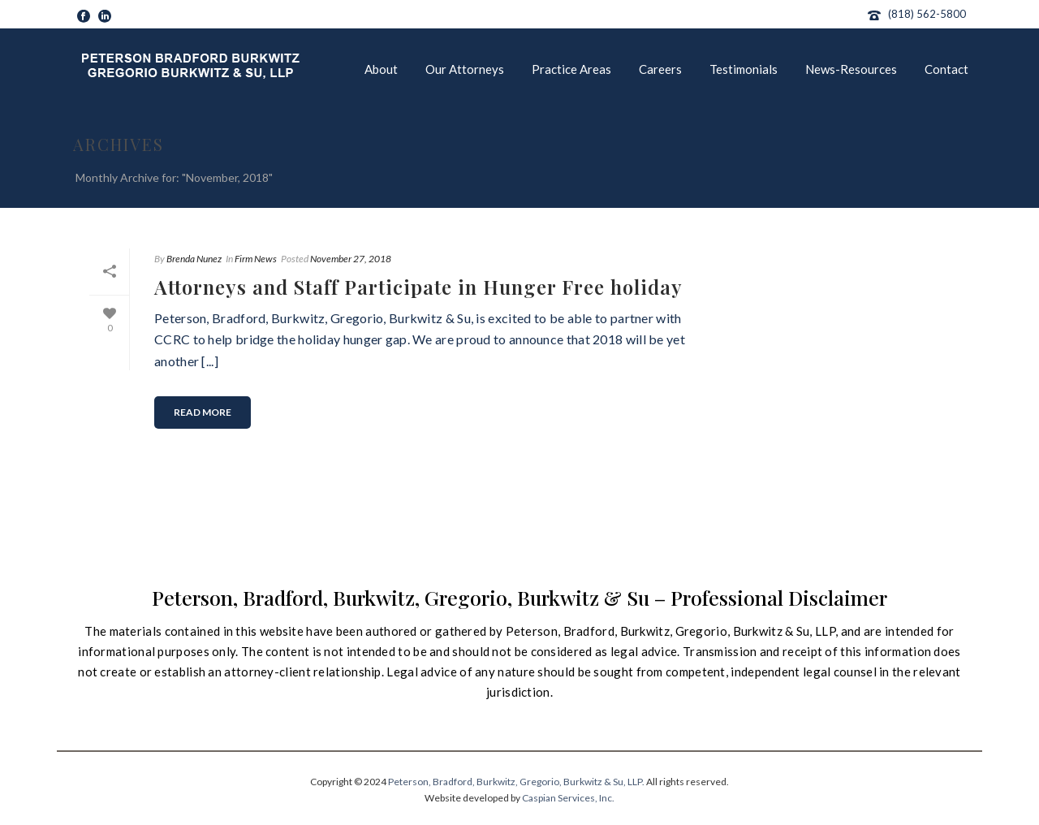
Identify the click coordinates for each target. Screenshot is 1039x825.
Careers (660, 69)
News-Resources (851, 69)
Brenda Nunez (194, 259)
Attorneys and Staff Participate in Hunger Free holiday (418, 287)
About (381, 69)
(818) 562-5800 (927, 13)
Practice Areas (571, 69)
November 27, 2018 (350, 259)
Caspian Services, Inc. (568, 798)
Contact (946, 69)
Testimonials (743, 69)
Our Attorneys (464, 69)
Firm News (256, 259)
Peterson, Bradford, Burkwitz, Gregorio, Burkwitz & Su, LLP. (516, 781)
